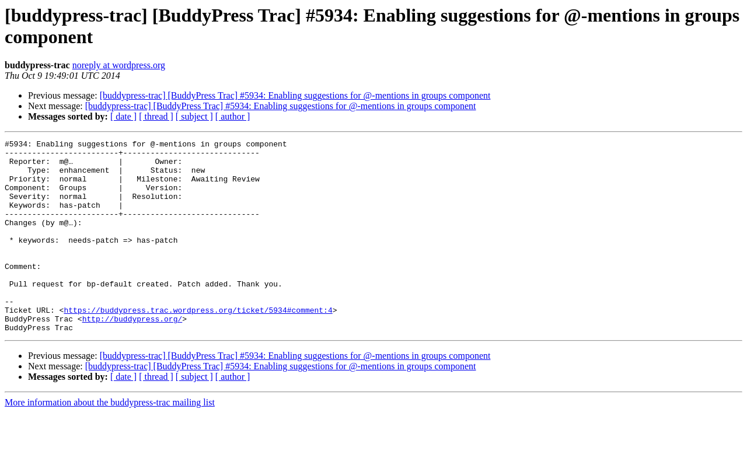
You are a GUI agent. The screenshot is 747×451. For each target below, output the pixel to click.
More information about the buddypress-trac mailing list (110, 441)
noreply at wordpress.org (118, 65)
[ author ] (232, 116)
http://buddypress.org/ (132, 355)
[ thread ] (156, 116)
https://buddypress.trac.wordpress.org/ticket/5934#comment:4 (198, 345)
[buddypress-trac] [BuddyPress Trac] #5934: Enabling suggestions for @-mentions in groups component (295, 95)
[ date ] (123, 116)
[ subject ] (194, 116)
